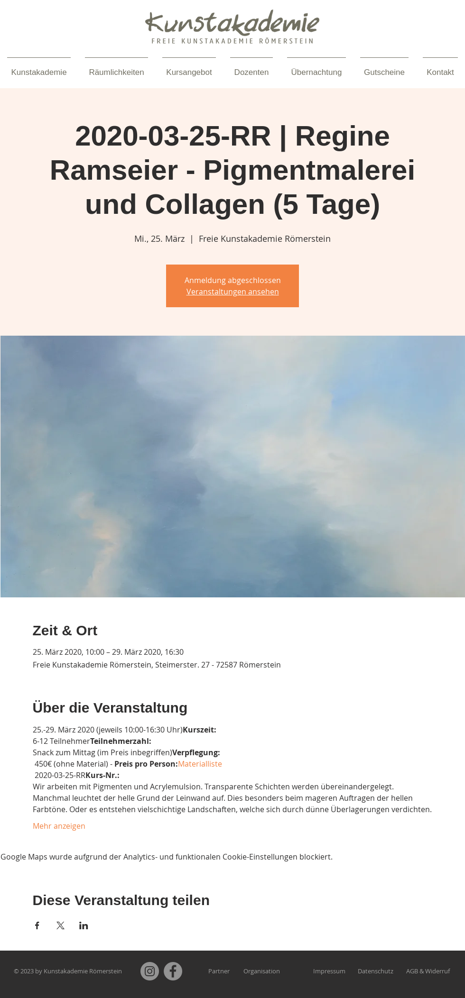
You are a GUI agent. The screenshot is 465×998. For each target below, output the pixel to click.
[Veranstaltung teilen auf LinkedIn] (83, 925)
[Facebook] (173, 971)
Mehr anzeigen (59, 826)
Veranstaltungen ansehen (232, 291)
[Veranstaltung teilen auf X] (60, 925)
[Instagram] (149, 971)
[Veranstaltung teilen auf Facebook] (37, 925)
